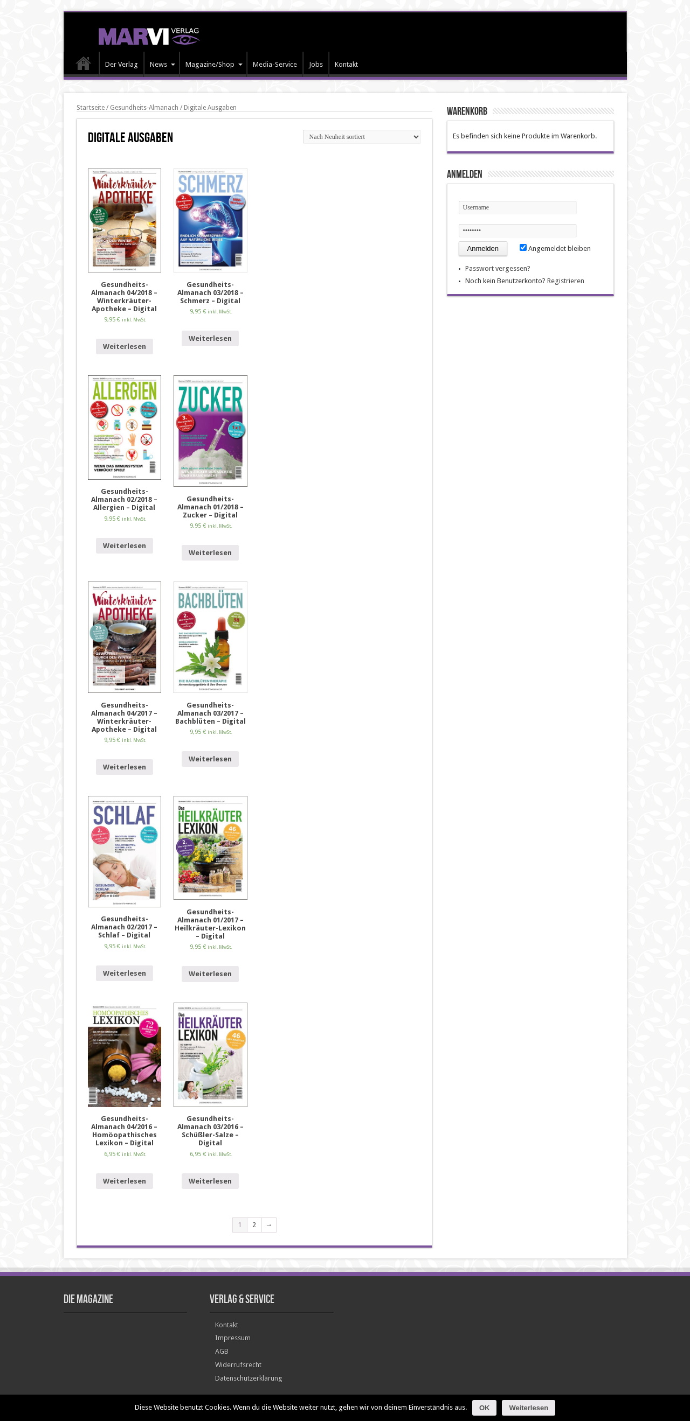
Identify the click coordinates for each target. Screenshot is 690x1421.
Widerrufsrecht (238, 1365)
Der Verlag (121, 64)
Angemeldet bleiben (555, 248)
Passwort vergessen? (497, 268)
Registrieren (565, 281)
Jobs (316, 64)
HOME (84, 66)
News (162, 64)
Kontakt (346, 64)
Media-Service (275, 64)
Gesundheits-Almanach (144, 107)
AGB (222, 1351)
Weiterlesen (124, 346)
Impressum (233, 1338)
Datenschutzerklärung (248, 1378)
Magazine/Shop (214, 64)
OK (484, 1408)
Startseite (91, 107)
